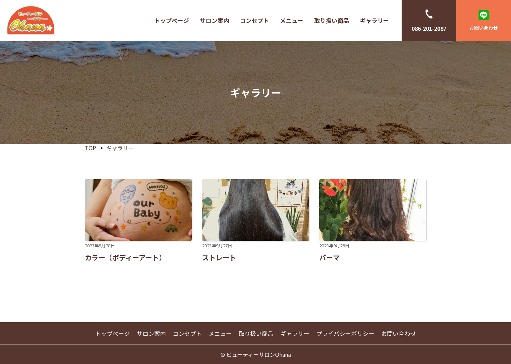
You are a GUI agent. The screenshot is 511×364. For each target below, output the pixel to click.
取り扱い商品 (331, 20)
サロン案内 (214, 20)
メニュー (291, 20)
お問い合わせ (483, 27)
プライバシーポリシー (345, 333)
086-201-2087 (429, 28)
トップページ (171, 20)
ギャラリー (374, 20)
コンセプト (254, 20)
